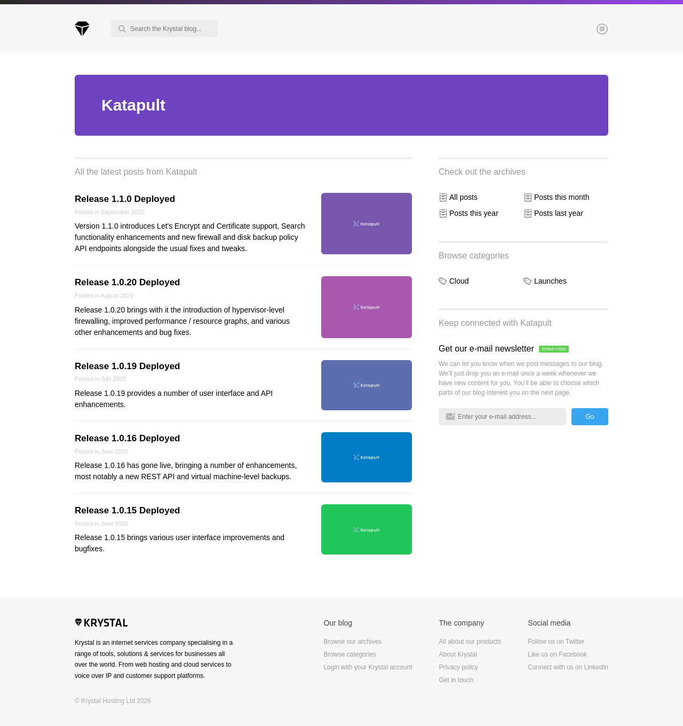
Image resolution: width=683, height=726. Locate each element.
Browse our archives (352, 641)
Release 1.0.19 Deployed (127, 366)
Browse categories (474, 255)
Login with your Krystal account (367, 667)
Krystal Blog (82, 28)
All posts (463, 197)
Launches (550, 281)
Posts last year (558, 213)
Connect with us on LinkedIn (568, 667)
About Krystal (457, 654)
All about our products (470, 641)
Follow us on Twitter (556, 641)
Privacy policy (458, 667)
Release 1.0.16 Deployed (127, 438)
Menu (584, 30)
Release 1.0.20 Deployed (127, 282)
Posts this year (473, 213)
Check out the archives (482, 171)
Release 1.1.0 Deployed (125, 199)
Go (589, 416)
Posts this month (562, 197)
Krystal (101, 624)
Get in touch (456, 680)
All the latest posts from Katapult (136, 171)
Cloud (459, 281)
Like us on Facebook (557, 654)
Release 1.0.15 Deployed (127, 510)
